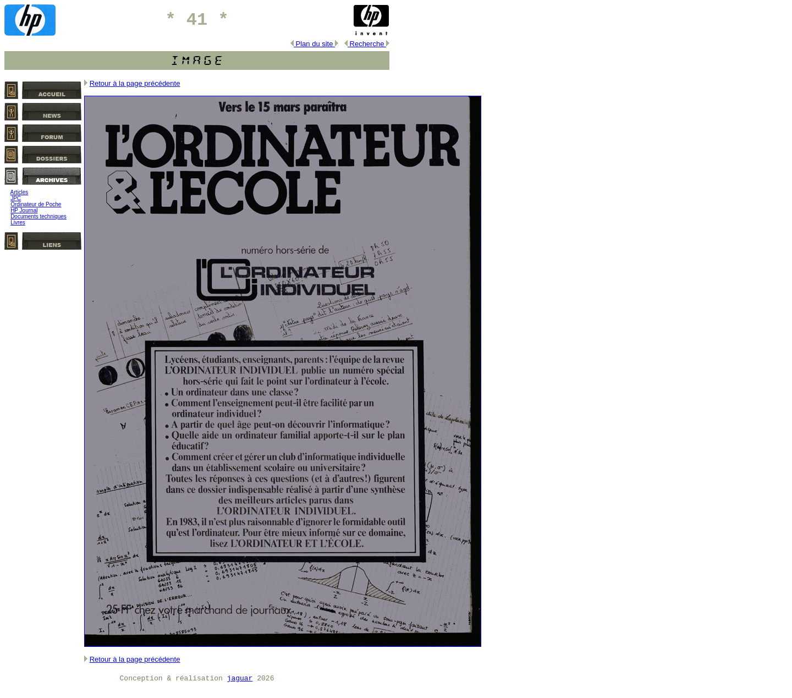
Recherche (366, 44)
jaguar (240, 678)
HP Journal (23, 210)
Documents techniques (38, 216)
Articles (19, 192)
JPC (15, 198)
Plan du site (314, 44)
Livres (17, 222)
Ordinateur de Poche (35, 204)
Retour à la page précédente (135, 83)
